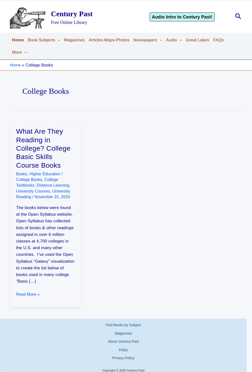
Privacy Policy (123, 347)
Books (21, 174)
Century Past (72, 14)
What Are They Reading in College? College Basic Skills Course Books (43, 148)
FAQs (123, 341)
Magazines (123, 330)
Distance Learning (53, 185)
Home (15, 65)
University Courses (33, 191)
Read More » (28, 294)
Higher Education (45, 174)
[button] (189, 17)
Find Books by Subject (123, 324)
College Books (29, 180)
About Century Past (123, 335)
